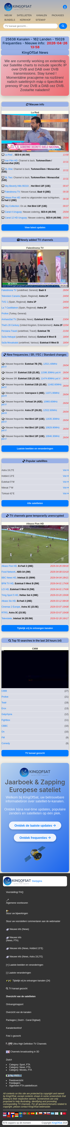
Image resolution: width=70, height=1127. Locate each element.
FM (3, 737)
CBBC (4, 726)
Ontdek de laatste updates (35, 825)
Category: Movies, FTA (20, 1070)
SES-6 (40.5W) (22, 154)
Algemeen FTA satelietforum (23, 1085)
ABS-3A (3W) (23, 572)
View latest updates (35, 227)
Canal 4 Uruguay (13, 212)
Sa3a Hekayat (8, 337)
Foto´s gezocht (13, 1036)
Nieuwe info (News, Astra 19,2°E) (24, 956)
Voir (66, 470)
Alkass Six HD (8, 601)
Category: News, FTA (19, 1067)
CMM (4, 691)
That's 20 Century (10, 325)
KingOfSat (57, 1123)
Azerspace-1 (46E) (34, 393)
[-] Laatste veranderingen (18, 972)
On (2, 731)
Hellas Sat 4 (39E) (28, 595)
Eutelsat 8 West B (44, 319)
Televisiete (6, 618)
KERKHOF (25, 20)
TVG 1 (4, 302)
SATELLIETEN (24, 15)
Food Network (8, 572)
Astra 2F (58, 325)
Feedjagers (14, 1083)
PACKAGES (58, 15)
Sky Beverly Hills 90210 (16, 186)
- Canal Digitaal (32, 1020)
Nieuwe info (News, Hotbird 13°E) (24, 948)
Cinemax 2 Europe (10, 606)
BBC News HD (8, 577)
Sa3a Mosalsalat (9, 342)
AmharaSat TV (8, 319)
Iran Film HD (11, 160)
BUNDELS (9, 20)
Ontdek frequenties (34, 837)
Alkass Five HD (12, 197)
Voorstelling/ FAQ (14, 892)
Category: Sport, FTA (19, 1064)
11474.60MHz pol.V (50, 378)
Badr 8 (42, 290)
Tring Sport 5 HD (9, 595)
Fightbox (5, 720)
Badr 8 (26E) (43, 191)
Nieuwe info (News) (17, 929)
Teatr (4, 702)
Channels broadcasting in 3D (22, 1051)
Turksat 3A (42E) (33, 401)
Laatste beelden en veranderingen (35, 448)
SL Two (8, 177)
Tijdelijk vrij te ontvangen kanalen (35, 628)
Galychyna (6, 714)
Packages (11, 1020)
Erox (3, 708)
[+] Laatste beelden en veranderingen (24, 965)
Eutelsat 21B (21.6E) (29, 372)
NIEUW (8, 15)
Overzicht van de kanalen (18, 1012)
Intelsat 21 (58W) (26, 577)
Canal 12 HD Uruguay (16, 217)
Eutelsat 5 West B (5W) (27, 583)
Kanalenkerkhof (13, 1028)
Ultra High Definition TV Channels (26, 1043)
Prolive (4, 313)
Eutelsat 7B (44, 331)
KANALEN (41, 15)
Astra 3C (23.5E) (29, 606)
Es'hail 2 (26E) (9, 200)
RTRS (4, 612)
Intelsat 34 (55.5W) (23, 618)
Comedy (5, 743)
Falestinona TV (12, 191)
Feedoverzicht (16, 1080)
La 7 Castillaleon (9, 307)
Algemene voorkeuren (17, 901)
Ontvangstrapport (14, 1004)
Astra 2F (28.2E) (33, 410)
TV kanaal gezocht (35, 753)
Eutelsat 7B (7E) (33, 364)
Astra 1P (43, 296)
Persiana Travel (9, 331)
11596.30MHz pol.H (50, 372)
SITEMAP (41, 20)
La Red (8, 154)
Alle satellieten (35, 503)
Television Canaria (10, 296)
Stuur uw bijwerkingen (17, 912)
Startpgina (22, 881)
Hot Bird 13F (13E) (40, 186)
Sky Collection (12, 206)
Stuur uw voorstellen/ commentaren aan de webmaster (33, 921)
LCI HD (5, 589)
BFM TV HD (7, 583)
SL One (8, 169)
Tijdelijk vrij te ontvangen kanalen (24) (28, 980)
